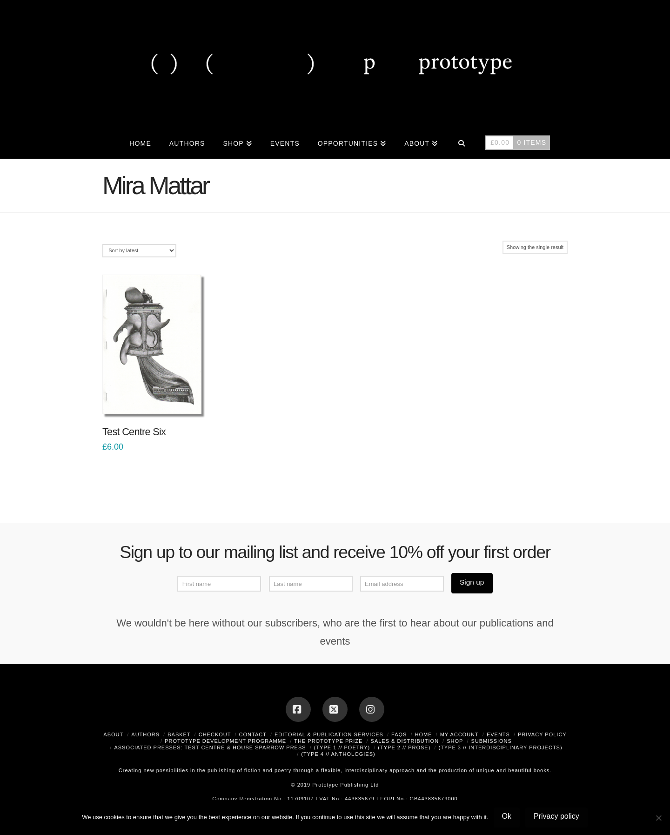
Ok (506, 816)
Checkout (215, 734)
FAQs (399, 734)
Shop (455, 741)
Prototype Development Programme (225, 741)
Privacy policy (556, 816)
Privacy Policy (542, 734)
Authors (145, 734)
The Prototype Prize (328, 741)
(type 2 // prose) (404, 747)
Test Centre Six (134, 432)
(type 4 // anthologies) (338, 754)
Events (498, 734)
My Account (459, 734)
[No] (658, 817)
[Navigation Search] (461, 142)
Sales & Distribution (405, 741)
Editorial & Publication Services (329, 734)
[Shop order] (139, 250)
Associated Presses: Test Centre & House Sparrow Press (210, 747)
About (113, 734)
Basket (179, 734)
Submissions (491, 741)
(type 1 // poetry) (342, 747)
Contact (253, 734)
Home (423, 734)
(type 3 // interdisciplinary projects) (500, 747)
